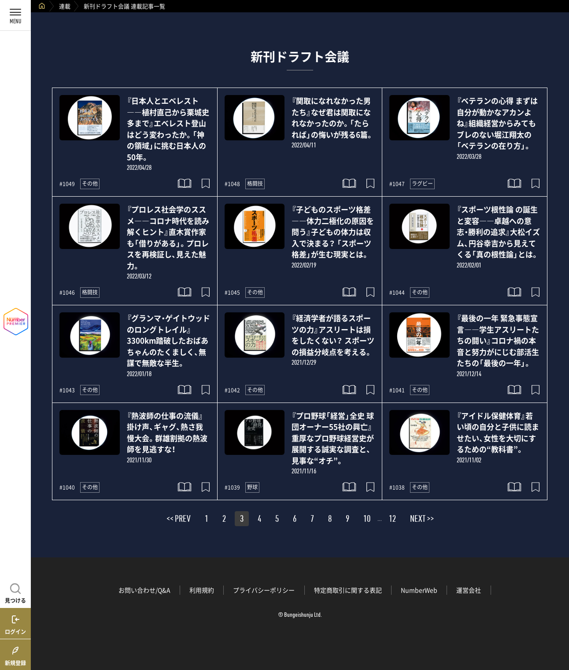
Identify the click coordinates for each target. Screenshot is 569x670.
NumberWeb (419, 590)
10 (366, 520)
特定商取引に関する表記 (348, 590)
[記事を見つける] (15, 592)
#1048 (232, 184)
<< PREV (178, 520)
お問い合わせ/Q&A (144, 590)
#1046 (67, 293)
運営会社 (468, 590)
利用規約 (201, 590)
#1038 (397, 487)
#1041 (397, 390)
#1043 (67, 390)
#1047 (397, 184)
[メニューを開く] (15, 15)
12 (392, 520)
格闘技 (255, 183)
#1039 (232, 487)
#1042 (232, 390)
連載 (64, 6)
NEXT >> (422, 520)
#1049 (67, 184)
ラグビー (422, 183)
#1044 (397, 293)
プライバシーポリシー (264, 590)
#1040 (67, 487)
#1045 (232, 293)
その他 (90, 183)
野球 (252, 487)
